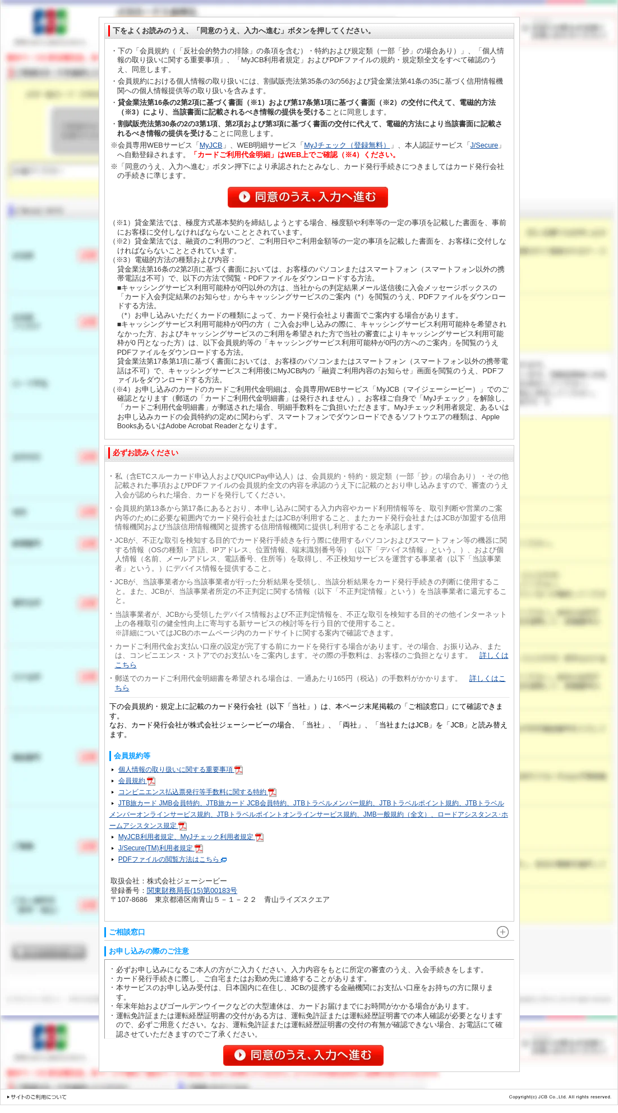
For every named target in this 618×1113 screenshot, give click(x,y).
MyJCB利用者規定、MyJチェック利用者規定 (191, 837)
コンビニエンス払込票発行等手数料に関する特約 (197, 792)
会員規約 (136, 781)
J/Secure (485, 145)
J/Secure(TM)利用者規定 (160, 848)
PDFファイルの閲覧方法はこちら (172, 859)
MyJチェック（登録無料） (347, 145)
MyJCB (211, 145)
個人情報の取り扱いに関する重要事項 (180, 769)
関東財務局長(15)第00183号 (192, 891)
